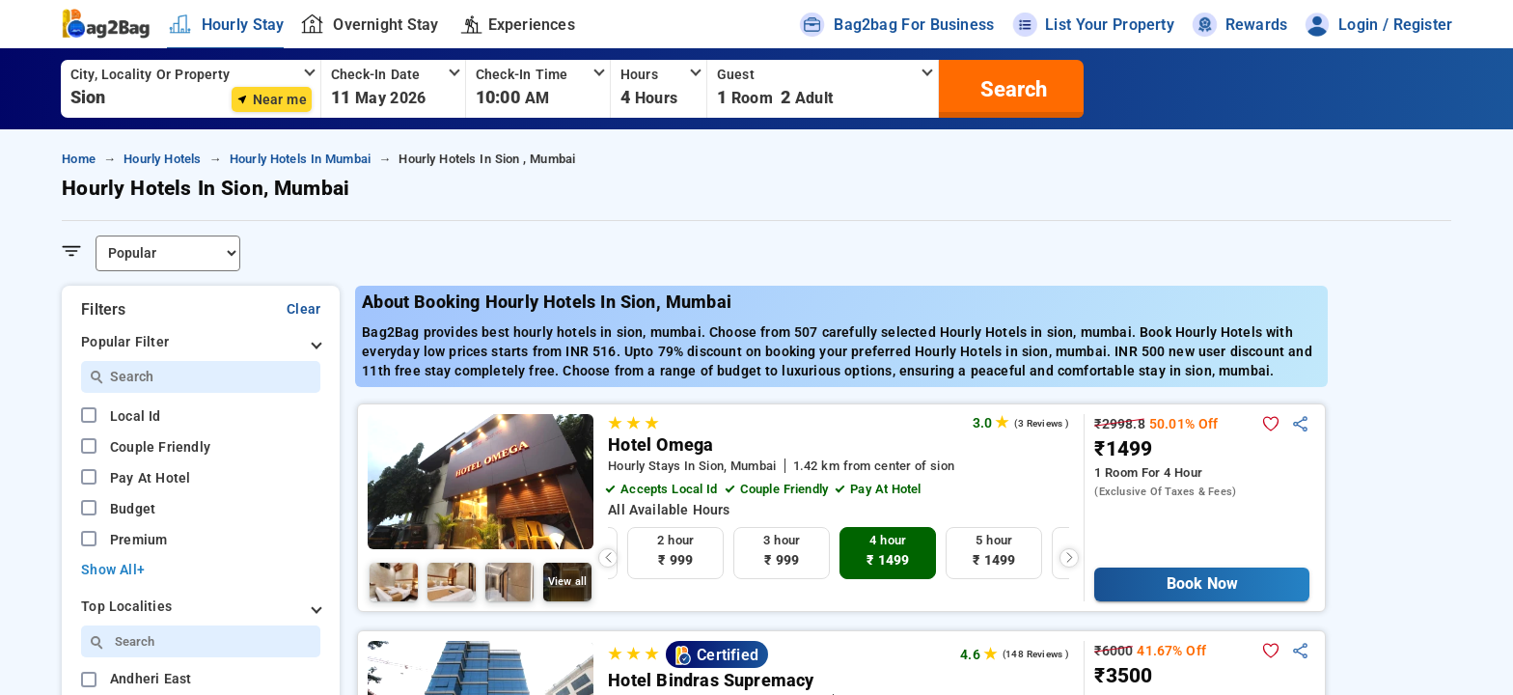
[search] (1011, 89)
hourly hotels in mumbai (300, 159)
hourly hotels (162, 159)
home (79, 159)
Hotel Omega (660, 445)
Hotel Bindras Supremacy (710, 680)
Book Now (1202, 583)
